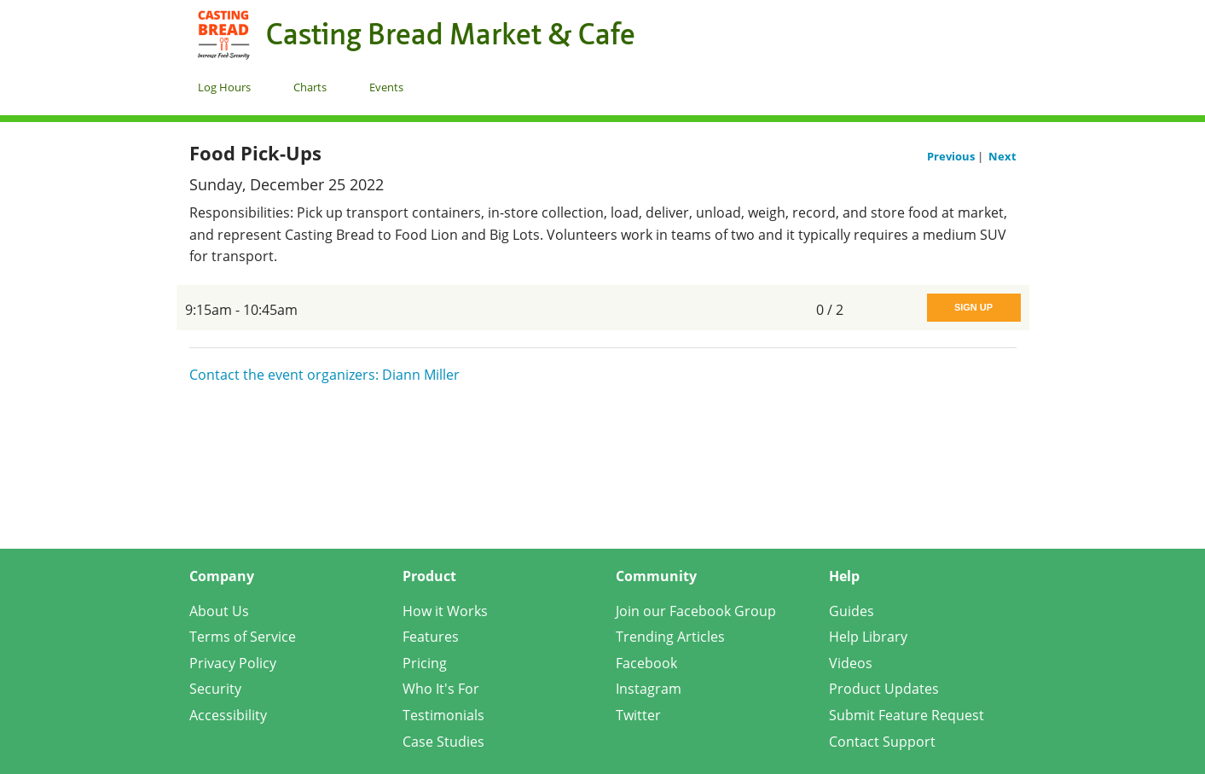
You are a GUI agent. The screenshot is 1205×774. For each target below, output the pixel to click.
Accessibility (228, 715)
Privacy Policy (232, 663)
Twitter (638, 715)
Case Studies (443, 741)
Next (1002, 156)
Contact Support (882, 741)
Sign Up (973, 307)
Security (215, 688)
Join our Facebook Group (696, 611)
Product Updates (884, 688)
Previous (952, 156)
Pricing (425, 663)
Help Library (868, 636)
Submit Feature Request (906, 715)
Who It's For (441, 688)
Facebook (646, 663)
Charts (310, 87)
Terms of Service (242, 636)
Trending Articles (670, 636)
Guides (851, 611)
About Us (219, 611)
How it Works (445, 611)
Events (386, 87)
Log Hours (224, 87)
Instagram (648, 688)
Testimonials (443, 715)
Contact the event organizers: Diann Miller (324, 374)
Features (431, 636)
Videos (850, 663)
